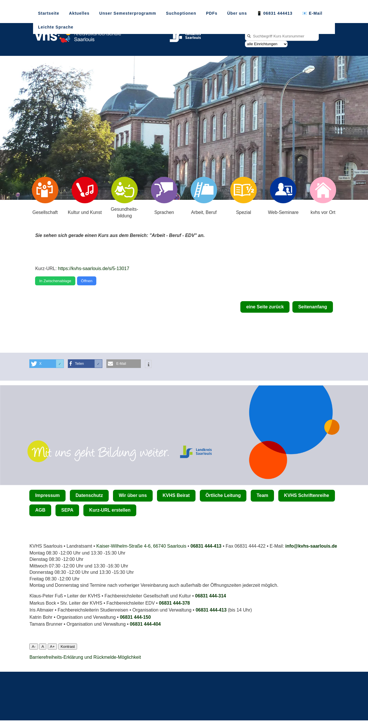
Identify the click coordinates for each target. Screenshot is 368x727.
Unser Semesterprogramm (127, 13)
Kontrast (68, 646)
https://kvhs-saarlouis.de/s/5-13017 (93, 268)
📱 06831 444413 (274, 13)
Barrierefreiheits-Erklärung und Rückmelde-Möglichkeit (85, 657)
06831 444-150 (135, 617)
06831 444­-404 (145, 624)
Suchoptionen (181, 13)
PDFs (211, 13)
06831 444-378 (174, 603)
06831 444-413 (206, 546)
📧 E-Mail (312, 13)
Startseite (48, 13)
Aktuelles (79, 13)
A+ (52, 646)
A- (33, 646)
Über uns (237, 13)
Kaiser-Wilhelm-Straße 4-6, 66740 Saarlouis (141, 546)
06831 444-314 (210, 595)
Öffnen (87, 281)
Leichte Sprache (55, 27)
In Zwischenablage (55, 281)
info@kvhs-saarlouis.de (311, 546)
